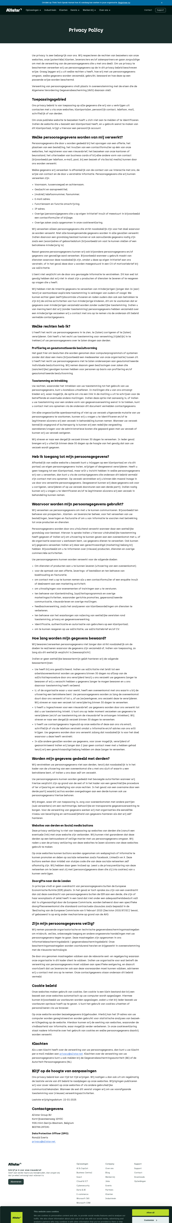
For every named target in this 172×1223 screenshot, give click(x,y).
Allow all (150, 1199)
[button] (162, 3)
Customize (150, 1206)
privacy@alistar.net (71, 1053)
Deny (150, 1214)
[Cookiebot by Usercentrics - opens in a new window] (16, 1218)
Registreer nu (124, 3)
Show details (40, 1218)
